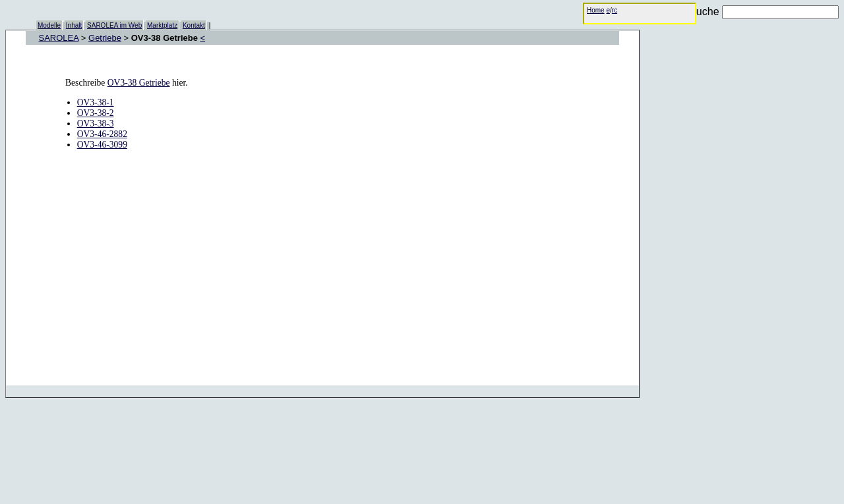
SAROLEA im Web (114, 25)
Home (596, 10)
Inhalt (74, 25)
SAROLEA (59, 38)
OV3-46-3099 (102, 145)
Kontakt (194, 25)
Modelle (49, 25)
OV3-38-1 (95, 102)
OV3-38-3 (95, 123)
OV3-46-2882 (102, 134)
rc (614, 10)
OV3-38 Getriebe (138, 83)
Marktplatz (162, 25)
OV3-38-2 (95, 113)
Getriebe (104, 38)
